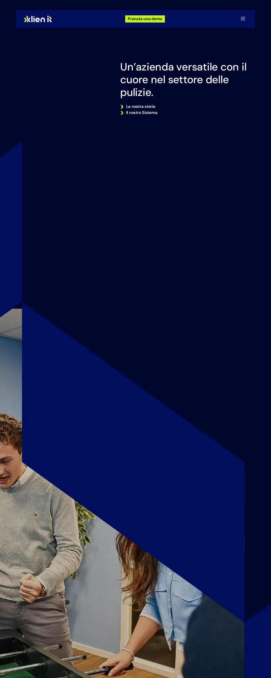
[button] (242, 19)
